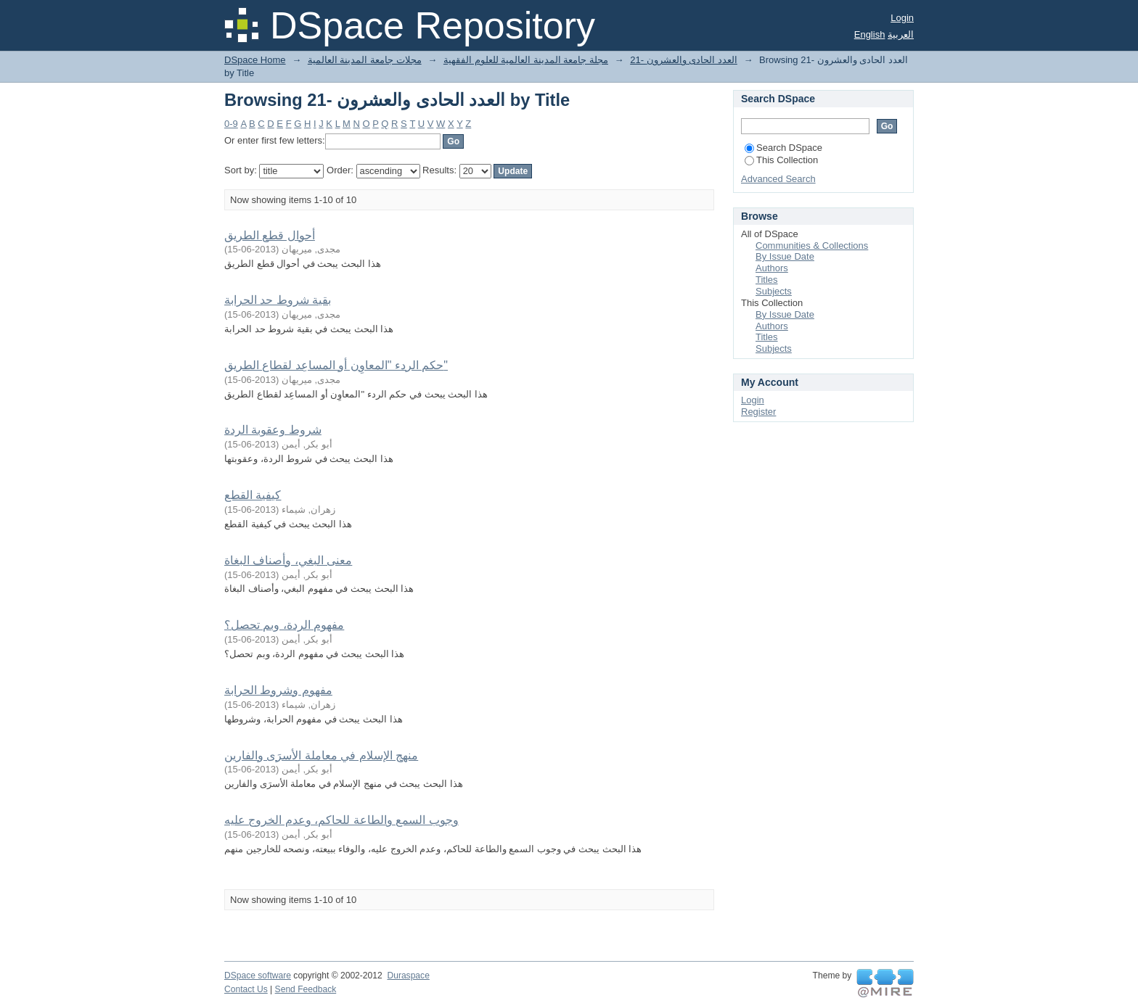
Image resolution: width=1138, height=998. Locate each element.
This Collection (781, 159)
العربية (901, 34)
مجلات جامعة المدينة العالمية (365, 59)
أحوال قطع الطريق (269, 235)
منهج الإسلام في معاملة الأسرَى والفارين (321, 755)
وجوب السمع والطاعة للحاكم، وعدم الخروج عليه (341, 820)
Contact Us (246, 989)
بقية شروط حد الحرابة (277, 300)
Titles (767, 279)
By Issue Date (785, 256)
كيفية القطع (252, 495)
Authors (772, 268)
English (869, 34)
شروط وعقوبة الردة (273, 430)
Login (902, 17)
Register (758, 411)
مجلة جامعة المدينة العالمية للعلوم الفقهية (525, 59)
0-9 (231, 123)
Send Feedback (306, 989)
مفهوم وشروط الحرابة (278, 690)
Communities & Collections (812, 245)
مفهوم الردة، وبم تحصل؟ (284, 625)
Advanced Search (778, 178)
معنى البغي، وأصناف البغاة (288, 560)
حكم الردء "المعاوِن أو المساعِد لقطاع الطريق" (336, 365)
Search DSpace (783, 147)
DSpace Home (255, 59)
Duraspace (408, 975)
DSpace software (257, 975)
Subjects (774, 291)
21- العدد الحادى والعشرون (683, 59)
